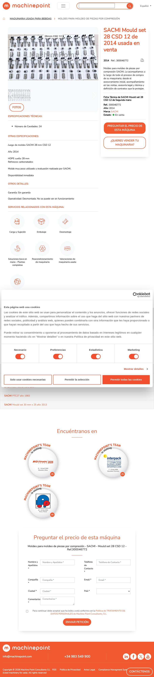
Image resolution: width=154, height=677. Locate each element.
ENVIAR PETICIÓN (77, 622)
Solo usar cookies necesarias (28, 379)
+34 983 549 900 (77, 656)
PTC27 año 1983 (17, 395)
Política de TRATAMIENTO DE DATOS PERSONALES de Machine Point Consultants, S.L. (88, 612)
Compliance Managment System (114, 669)
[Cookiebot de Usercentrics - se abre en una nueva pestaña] (135, 294)
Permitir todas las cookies (126, 379)
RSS (54, 669)
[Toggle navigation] (63, 6)
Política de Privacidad (70, 669)
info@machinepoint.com (17, 656)
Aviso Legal (89, 669)
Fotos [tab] (16, 107)
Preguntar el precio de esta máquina (124, 128)
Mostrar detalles (134, 368)
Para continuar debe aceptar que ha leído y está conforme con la (78, 612)
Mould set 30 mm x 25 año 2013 (25, 404)
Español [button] (144, 6)
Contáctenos (139, 671)
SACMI (114, 111)
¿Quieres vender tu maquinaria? (125, 143)
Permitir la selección (77, 379)
